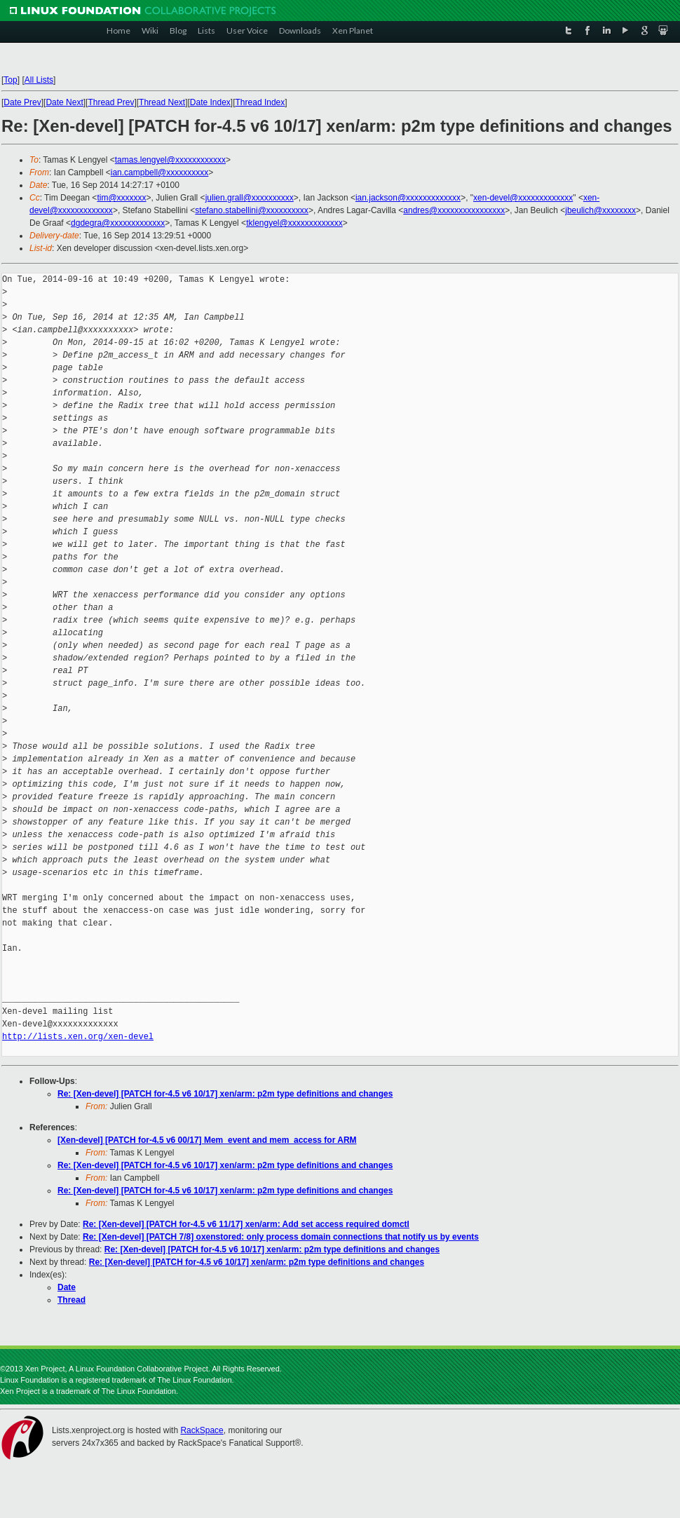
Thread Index (260, 102)
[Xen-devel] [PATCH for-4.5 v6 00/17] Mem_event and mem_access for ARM (207, 1140)
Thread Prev (111, 102)
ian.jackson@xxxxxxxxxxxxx (408, 198)
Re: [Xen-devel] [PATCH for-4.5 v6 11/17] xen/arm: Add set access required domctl (246, 1224)
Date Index (210, 102)
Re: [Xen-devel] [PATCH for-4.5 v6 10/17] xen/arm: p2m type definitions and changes (225, 1094)
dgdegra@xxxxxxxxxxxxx (118, 223)
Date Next (64, 102)
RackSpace (201, 1430)
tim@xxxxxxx (121, 198)
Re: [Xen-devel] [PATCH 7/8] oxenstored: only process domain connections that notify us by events (281, 1237)
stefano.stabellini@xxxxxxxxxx (251, 210)
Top (10, 80)
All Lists (39, 80)
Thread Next (162, 102)
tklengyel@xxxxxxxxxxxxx (294, 223)
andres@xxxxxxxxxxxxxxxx (454, 210)
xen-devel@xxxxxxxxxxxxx (523, 198)
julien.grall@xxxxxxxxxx (249, 198)
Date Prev (22, 102)
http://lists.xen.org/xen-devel (78, 1037)
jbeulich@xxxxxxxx (600, 210)
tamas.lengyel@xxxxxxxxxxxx (170, 160)
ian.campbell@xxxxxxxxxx (160, 172)
